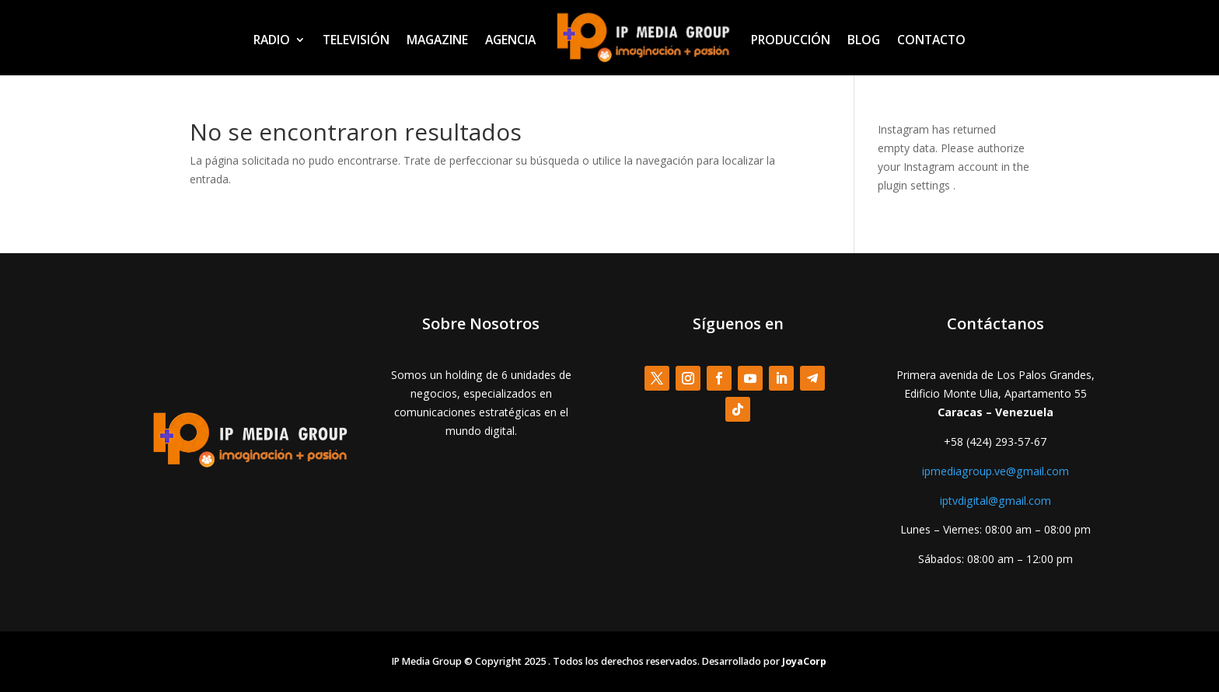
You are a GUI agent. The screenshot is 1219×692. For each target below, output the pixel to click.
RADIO (271, 39)
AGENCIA (510, 39)
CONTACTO (931, 39)
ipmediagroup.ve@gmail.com (995, 471)
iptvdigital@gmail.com (995, 500)
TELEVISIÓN (356, 39)
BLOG (863, 39)
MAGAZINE (437, 39)
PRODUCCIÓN (790, 39)
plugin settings (915, 185)
